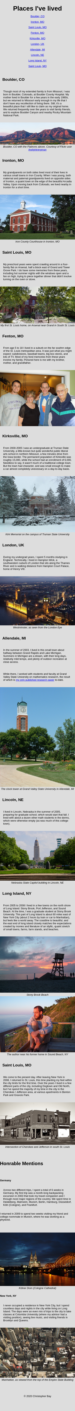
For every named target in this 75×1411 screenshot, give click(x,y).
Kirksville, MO (37, 38)
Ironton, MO (37, 21)
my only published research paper (35, 679)
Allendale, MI (37, 49)
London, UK (37, 43)
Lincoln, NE (37, 54)
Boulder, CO (38, 16)
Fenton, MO (37, 32)
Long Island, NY (37, 60)
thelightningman (37, 149)
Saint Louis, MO (37, 27)
